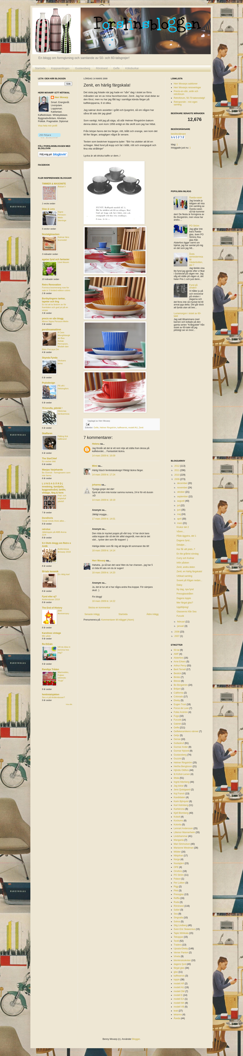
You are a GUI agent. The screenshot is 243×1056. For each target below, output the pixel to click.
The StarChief (49, 458)
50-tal (176, 650)
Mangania (179, 840)
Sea (176, 913)
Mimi (94, 466)
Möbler (177, 851)
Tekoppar (178, 937)
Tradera (178, 944)
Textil (176, 941)
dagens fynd (180, 964)
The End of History (52, 607)
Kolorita (177, 824)
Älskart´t (62, 186)
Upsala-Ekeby (181, 948)
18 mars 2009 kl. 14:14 (103, 550)
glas (176, 972)
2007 (177, 636)
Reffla (177, 898)
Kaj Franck (179, 793)
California (178, 692)
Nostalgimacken (50, 234)
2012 (177, 466)
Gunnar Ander (181, 747)
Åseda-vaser (195, 197)
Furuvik (180, 616)
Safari (177, 909)
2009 (177, 479)
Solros (177, 921)
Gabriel (177, 723)
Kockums (178, 820)
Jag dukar (179, 785)
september (183, 496)
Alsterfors (178, 657)
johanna (96, 484)
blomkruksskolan (182, 960)
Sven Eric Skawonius (184, 929)
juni (179, 510)
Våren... (181, 531)
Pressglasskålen (185, 593)
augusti (181, 501)
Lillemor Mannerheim (184, 832)
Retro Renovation (51, 284)
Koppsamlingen (60, 68)
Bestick (177, 673)
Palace (177, 878)
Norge (177, 859)
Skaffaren (47, 433)
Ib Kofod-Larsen (182, 774)
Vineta (177, 956)
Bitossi (177, 681)
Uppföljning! (183, 607)
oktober (181, 492)
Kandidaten (179, 797)
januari (181, 626)
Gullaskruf (179, 743)
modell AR (179, 983)
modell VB (179, 1006)
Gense (177, 739)
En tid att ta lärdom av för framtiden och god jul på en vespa (55, 307)
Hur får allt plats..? (186, 549)
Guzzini (177, 758)
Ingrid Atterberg (181, 782)
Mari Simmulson (182, 844)
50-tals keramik (50, 571)
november (182, 487)
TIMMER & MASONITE (54, 183)
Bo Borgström (181, 685)
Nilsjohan (178, 855)
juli (179, 505)
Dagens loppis (184, 598)
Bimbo (177, 677)
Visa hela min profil (47, 125)
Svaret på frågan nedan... (189, 580)
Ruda (176, 902)
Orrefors (178, 871)
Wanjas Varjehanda (52, 469)
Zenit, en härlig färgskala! (189, 571)
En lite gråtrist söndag (188, 553)
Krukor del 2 (183, 527)
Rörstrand (101, 68)
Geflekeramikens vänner (186, 731)
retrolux (46, 529)
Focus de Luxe (181, 708)
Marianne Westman (183, 847)
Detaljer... (181, 544)
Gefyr (176, 735)
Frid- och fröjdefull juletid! (62, 498)
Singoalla (178, 917)
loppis (177, 979)
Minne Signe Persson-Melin (55, 321)
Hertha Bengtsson (183, 766)
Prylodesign (48, 382)
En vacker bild (49, 461)
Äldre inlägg (153, 614)
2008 (177, 631)
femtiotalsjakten (50, 694)
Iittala (176, 778)
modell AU (133, 427)
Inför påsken (183, 562)
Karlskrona (179, 809)
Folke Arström (181, 712)
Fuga (176, 716)
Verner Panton (181, 952)
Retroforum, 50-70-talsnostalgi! (189, 98)
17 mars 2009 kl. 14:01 (103, 518)
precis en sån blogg (52, 318)
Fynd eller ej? (49, 596)
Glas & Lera (48, 209)
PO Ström (194, 225)
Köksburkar (132, 68)
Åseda (177, 1018)
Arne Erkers (180, 661)
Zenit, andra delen (186, 567)
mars (180, 523)
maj (179, 514)
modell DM (179, 991)
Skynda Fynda (49, 357)
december (182, 483)
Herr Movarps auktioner (185, 83)
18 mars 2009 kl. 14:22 (103, 601)
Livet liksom (63, 262)
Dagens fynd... (184, 540)
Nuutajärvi (179, 863)
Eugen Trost (180, 704)
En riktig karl (64, 574)
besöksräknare (178, 134)
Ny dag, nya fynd (185, 589)
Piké (176, 890)
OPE (176, 867)
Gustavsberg (82, 68)
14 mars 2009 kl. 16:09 (103, 455)
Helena (95, 444)
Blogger (136, 1039)
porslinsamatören (51, 329)
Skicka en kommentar (99, 607)
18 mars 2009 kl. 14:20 (103, 572)
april (179, 518)
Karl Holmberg (181, 805)
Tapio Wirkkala (181, 933)
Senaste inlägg (91, 614)
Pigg (176, 886)
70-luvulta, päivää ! (52, 408)
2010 (177, 475)
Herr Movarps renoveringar (187, 87)
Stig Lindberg (180, 925)
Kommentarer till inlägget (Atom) (117, 619)
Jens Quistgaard (182, 789)
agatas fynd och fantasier (55, 259)
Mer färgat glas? (185, 602)
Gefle (116, 68)
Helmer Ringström (108, 427)
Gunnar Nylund (181, 750)
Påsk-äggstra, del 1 (186, 536)
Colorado (178, 696)
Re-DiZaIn (47, 644)
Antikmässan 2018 (51, 599)
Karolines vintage (51, 633)
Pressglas (179, 894)
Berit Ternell (180, 669)
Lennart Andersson (183, 828)
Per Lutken (179, 882)
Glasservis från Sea (186, 611)
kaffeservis (122, 427)
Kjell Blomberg (181, 813)
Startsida (40, 68)
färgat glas (179, 968)
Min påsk (46, 636)
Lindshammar (181, 836)
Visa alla (69, 704)
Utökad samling (184, 576)
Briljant (177, 688)
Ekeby (177, 700)
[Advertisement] (186, 396)
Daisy (179, 585)
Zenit (141, 427)
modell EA (179, 999)
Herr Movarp (99, 560)
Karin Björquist (181, 801)
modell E (178, 995)
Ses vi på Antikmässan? (53, 697)
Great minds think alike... (54, 521)
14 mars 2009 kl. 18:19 (103, 500)
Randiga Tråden (50, 669)
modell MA (179, 1003)
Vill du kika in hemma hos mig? (64, 650)
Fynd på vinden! (193, 286)
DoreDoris (47, 518)
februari (181, 621)
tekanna (178, 1014)
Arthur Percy (180, 665)
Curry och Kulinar (185, 558)
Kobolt (177, 816)
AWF (176, 654)
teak (176, 1010)
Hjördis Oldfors (181, 770)
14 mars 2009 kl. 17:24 (103, 474)
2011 (177, 470)
